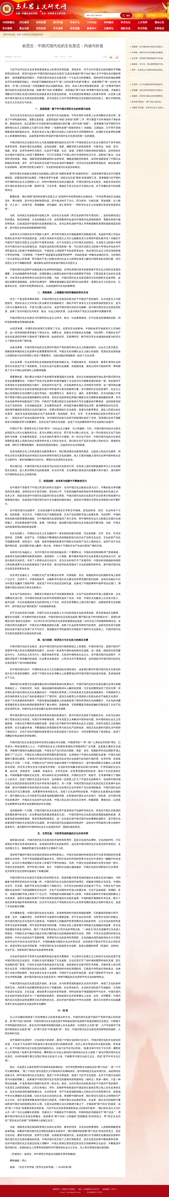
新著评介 (92, 28)
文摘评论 (108, 28)
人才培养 (142, 22)
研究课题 (75, 28)
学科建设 (108, 22)
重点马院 (24, 28)
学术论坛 (125, 22)
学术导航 (142, 28)
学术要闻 (7, 28)
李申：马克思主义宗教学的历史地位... (148, 70)
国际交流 (125, 28)
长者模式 (152, 15)
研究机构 (41, 28)
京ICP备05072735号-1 (95, 1192)
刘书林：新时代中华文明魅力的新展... (148, 52)
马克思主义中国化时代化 (32, 34)
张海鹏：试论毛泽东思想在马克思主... (148, 90)
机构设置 (41, 22)
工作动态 (92, 22)
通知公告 (159, 22)
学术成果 (58, 28)
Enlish (164, 15)
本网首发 (159, 28)
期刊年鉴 (58, 22)
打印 (70, 57)
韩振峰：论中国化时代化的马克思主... (148, 47)
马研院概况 (8, 22)
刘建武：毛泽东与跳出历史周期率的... (148, 96)
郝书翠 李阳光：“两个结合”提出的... (147, 102)
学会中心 (75, 22)
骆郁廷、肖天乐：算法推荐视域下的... (148, 64)
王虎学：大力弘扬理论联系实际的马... (148, 84)
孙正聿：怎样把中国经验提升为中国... (148, 58)
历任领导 (24, 22)
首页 (139, 15)
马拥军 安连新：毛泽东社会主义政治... (148, 108)
